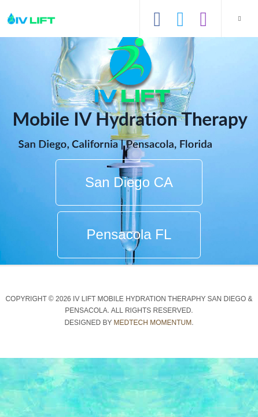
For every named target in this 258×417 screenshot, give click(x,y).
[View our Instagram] (203, 11)
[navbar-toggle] (239, 18)
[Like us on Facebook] (157, 11)
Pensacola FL (129, 234)
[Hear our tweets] (180, 11)
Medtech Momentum (153, 323)
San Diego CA (129, 182)
